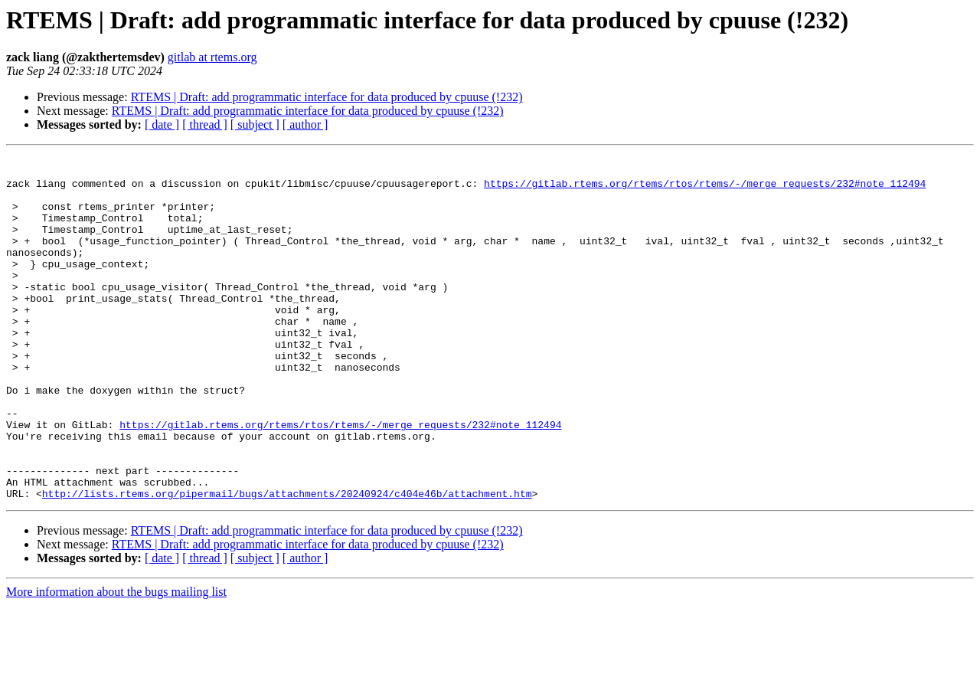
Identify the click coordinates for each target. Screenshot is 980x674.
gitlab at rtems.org (212, 57)
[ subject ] (254, 124)
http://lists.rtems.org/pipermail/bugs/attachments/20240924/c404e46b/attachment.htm (287, 562)
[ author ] (305, 124)
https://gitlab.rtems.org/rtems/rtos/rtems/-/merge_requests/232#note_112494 (705, 190)
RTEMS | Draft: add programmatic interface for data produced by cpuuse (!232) (327, 96)
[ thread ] (204, 124)
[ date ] (162, 124)
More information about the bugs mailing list (116, 660)
